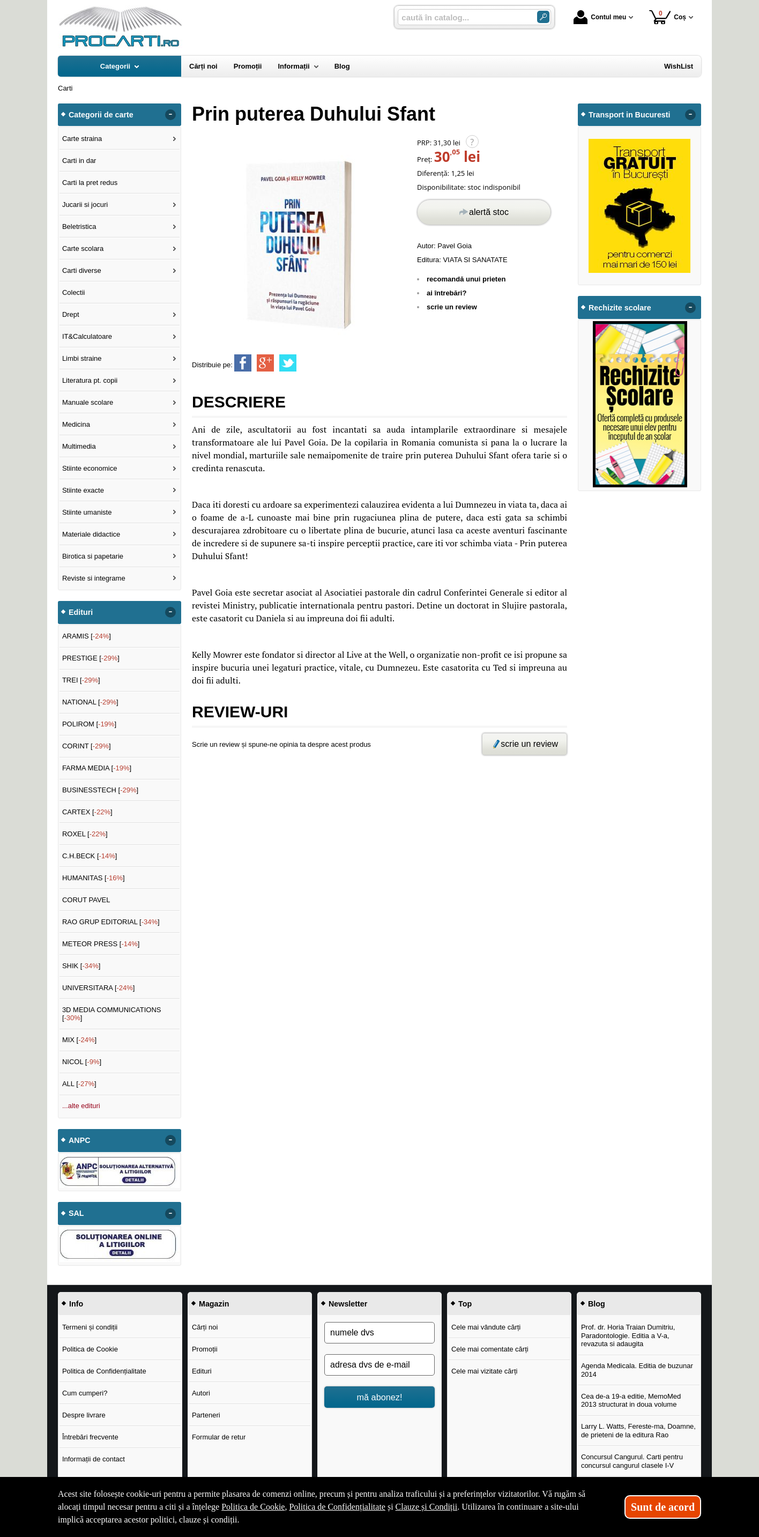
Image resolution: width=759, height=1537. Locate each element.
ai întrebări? (446, 293)
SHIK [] (81, 966)
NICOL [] (81, 1062)
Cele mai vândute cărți (485, 1327)
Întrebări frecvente (90, 1437)
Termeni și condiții (89, 1327)
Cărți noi (205, 1327)
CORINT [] (86, 746)
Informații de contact (93, 1459)
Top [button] (465, 1304)
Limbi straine (82, 358)
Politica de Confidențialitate (104, 1371)
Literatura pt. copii (89, 380)
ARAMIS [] (86, 636)
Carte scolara (82, 248)
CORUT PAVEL (86, 900)
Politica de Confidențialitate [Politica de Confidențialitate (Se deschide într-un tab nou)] (337, 1506)
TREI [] (81, 680)
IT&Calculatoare (87, 336)
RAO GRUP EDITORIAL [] (111, 922)
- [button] (170, 114)
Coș (667, 17)
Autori (201, 1393)
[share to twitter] (287, 363)
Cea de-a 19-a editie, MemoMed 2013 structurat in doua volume (631, 1400)
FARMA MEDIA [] (96, 768)
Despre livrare (84, 1415)
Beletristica (79, 226)
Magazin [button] (214, 1304)
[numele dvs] (379, 1332)
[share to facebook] (242, 363)
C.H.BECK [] (89, 856)
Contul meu (600, 17)
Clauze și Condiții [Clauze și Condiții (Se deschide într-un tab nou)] (427, 1506)
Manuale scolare (87, 402)
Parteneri (206, 1415)
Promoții (205, 1349)
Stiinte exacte (83, 490)
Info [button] (76, 1304)
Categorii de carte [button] (101, 114)
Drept (70, 314)
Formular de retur (218, 1437)
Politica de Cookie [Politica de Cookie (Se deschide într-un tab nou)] (253, 1506)
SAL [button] (76, 1213)
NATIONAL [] (90, 702)
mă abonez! (380, 1397)
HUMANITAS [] (93, 878)
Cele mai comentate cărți (490, 1349)
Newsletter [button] (348, 1304)
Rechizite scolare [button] (620, 307)
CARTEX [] (87, 812)
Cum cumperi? (85, 1393)
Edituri (202, 1371)
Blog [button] (596, 1304)
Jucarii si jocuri (85, 205)
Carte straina (82, 139)
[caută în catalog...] (463, 17)
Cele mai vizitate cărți (484, 1371)
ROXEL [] (85, 834)
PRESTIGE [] (91, 658)
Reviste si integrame (93, 578)
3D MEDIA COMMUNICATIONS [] (111, 1014)
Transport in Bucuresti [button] (630, 114)
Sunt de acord (663, 1507)
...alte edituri (81, 1106)
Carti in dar (79, 161)
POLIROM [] (89, 724)
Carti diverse (81, 270)
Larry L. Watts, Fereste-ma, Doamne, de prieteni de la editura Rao (638, 1430)
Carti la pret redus (89, 183)
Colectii (73, 292)
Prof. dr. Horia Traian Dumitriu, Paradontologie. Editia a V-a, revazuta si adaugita (628, 1335)
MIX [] (79, 1040)
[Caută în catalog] (543, 17)
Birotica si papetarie (92, 556)
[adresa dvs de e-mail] (379, 1365)
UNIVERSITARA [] (98, 988)
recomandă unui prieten (466, 279)
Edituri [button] (81, 612)
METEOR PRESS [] (101, 944)
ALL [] (79, 1084)
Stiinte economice (89, 468)
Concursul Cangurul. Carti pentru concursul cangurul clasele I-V (632, 1461)
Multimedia (79, 446)
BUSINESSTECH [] (100, 790)
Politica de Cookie (90, 1349)
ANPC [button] (80, 1140)
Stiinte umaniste (87, 512)
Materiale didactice (91, 534)
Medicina (76, 424)
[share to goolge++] (265, 363)
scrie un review (452, 307)
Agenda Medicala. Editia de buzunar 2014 (637, 1370)
